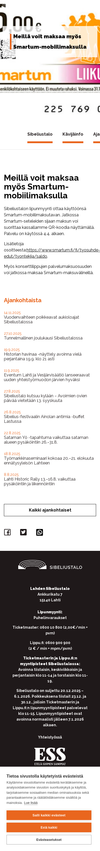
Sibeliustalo (40, 134)
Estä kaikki (49, 827)
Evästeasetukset (48, 840)
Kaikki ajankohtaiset (50, 510)
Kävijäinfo (73, 134)
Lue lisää (31, 803)
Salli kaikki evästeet (49, 815)
